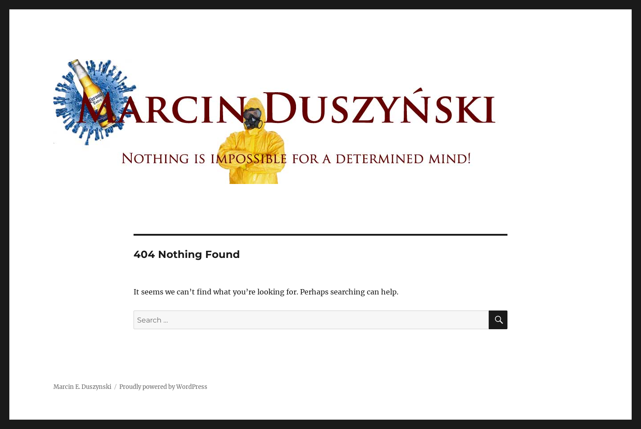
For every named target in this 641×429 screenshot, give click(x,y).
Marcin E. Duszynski (82, 387)
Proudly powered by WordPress (163, 387)
